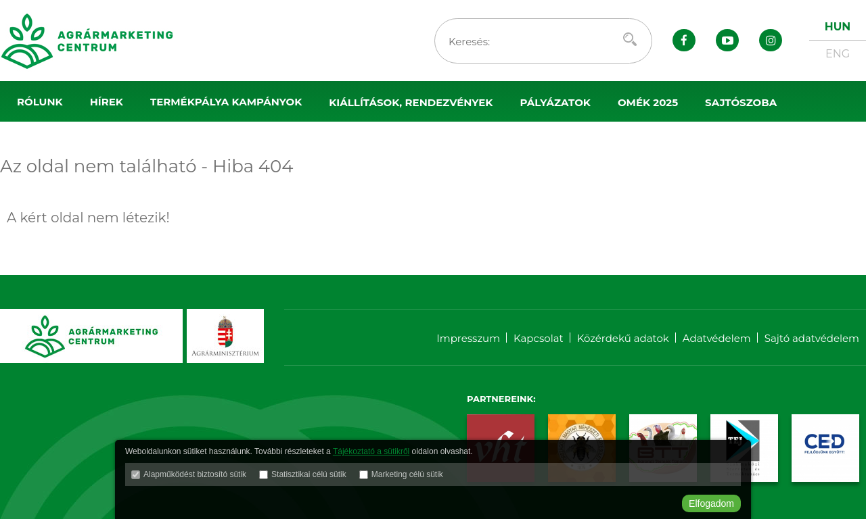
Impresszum (468, 338)
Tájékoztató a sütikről (371, 451)
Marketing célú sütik (407, 474)
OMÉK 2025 (648, 102)
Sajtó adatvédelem (812, 338)
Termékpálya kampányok (226, 101)
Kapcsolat (539, 338)
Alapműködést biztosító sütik (194, 474)
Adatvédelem (717, 338)
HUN (837, 26)
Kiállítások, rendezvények (411, 102)
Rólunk (40, 101)
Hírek (106, 101)
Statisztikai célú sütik (308, 474)
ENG (837, 53)
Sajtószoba (741, 102)
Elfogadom (711, 503)
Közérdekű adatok (623, 338)
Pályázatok (555, 102)
